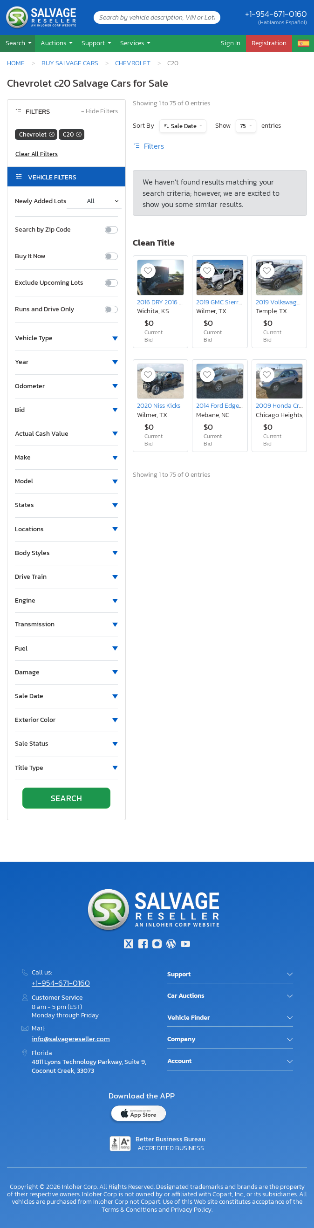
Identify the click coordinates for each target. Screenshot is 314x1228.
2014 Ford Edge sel (222, 405)
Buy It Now (30, 256)
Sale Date (184, 126)
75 (243, 126)
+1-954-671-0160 (276, 13)
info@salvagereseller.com (71, 1038)
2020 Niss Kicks (158, 405)
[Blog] (171, 945)
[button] (17, 43)
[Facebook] (143, 945)
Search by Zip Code (43, 230)
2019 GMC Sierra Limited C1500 (240, 302)
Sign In (230, 43)
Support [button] (94, 43)
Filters (148, 145)
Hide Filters (99, 111)
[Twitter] (129, 945)
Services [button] (132, 43)
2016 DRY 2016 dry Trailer (172, 302)
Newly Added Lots (41, 201)
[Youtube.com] (185, 945)
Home (16, 63)
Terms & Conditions (129, 1209)
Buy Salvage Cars (69, 63)
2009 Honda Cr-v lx (284, 405)
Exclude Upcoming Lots (49, 283)
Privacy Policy (191, 1209)
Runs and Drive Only (44, 309)
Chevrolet (132, 63)
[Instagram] (157, 945)
